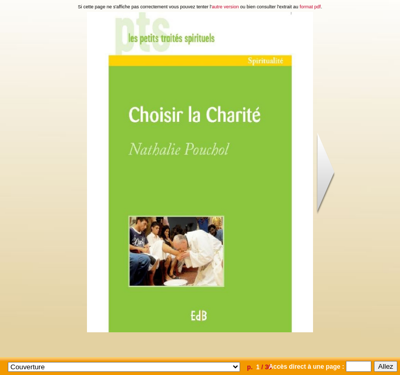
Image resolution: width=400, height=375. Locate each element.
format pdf (310, 6)
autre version (225, 6)
